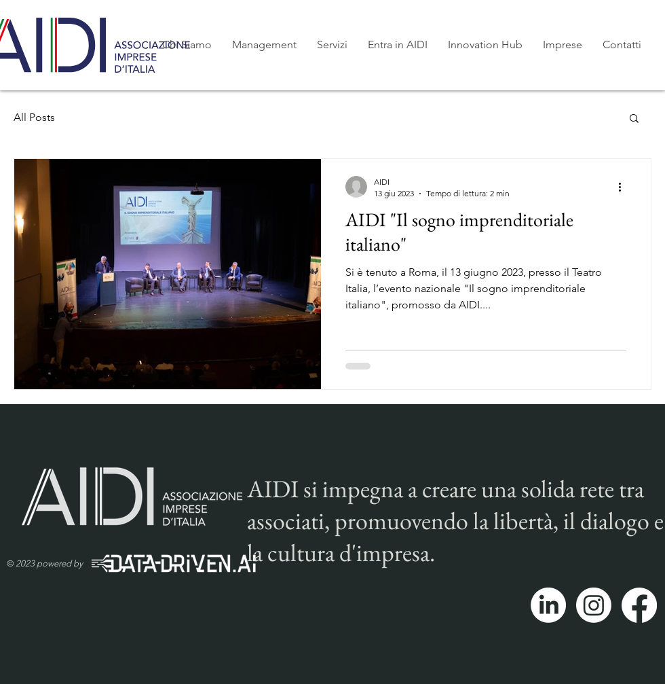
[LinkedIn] (548, 605)
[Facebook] (639, 605)
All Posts (34, 117)
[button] (634, 119)
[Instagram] (593, 605)
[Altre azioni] (624, 187)
